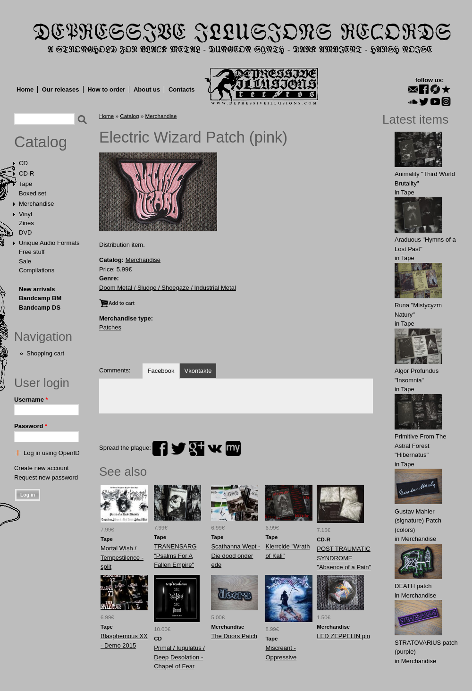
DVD (25, 232)
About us (147, 89)
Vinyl (25, 214)
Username (31, 399)
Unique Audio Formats (49, 242)
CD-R (26, 173)
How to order (106, 89)
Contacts (182, 89)
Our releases (60, 89)
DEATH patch (413, 586)
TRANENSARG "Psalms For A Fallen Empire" (175, 555)
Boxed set (32, 193)
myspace (233, 448)
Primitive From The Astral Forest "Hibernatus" (421, 445)
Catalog (40, 142)
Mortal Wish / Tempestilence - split (122, 557)
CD (23, 163)
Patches (110, 327)
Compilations (36, 270)
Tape (25, 183)
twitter (178, 448)
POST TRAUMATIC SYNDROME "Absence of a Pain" (344, 558)
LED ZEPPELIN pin (343, 636)
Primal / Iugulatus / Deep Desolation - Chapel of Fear (179, 657)
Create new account (41, 468)
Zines (26, 223)
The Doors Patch (234, 636)
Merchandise (36, 203)
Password (30, 426)
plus (196, 448)
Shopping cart (45, 353)
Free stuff (32, 251)
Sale (25, 261)
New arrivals (37, 289)
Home (25, 89)
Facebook (160, 370)
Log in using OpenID (52, 452)
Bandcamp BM (40, 298)
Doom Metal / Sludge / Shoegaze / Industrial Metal (167, 287)
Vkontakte (198, 370)
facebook (160, 448)
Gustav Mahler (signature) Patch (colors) (418, 520)
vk (214, 448)
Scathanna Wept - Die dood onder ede (235, 555)
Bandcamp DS (39, 307)
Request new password (46, 477)
